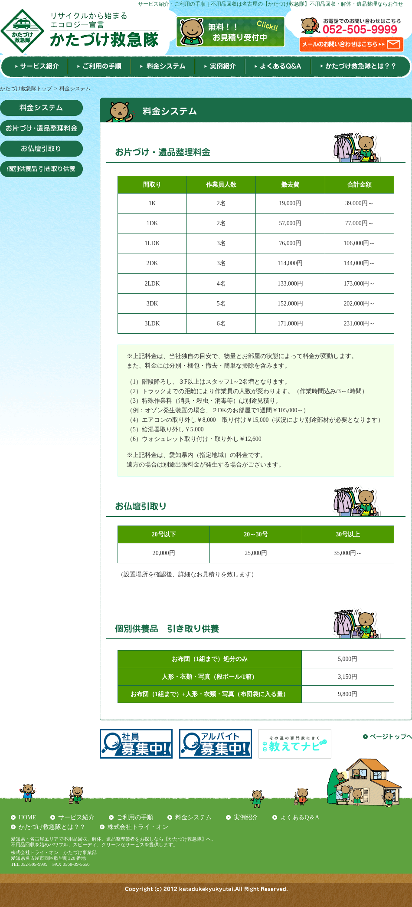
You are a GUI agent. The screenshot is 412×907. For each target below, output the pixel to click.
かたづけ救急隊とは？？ (52, 827)
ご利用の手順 (135, 817)
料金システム (193, 817)
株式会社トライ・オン (138, 827)
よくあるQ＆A (299, 817)
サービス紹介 (76, 817)
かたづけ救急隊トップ (26, 88)
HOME (27, 817)
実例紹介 (246, 817)
